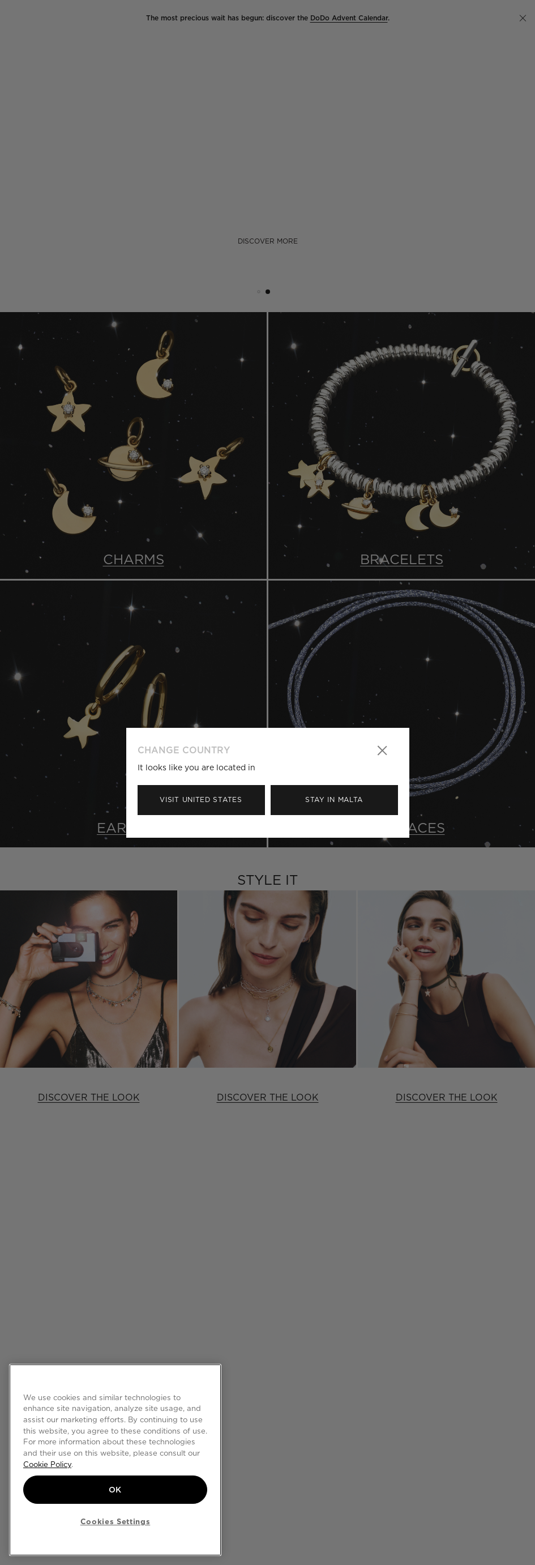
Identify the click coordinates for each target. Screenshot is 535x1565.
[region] (115, 1460)
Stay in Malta (334, 799)
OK (115, 1489)
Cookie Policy (47, 1464)
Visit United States (201, 799)
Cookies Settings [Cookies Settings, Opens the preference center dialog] (115, 1521)
